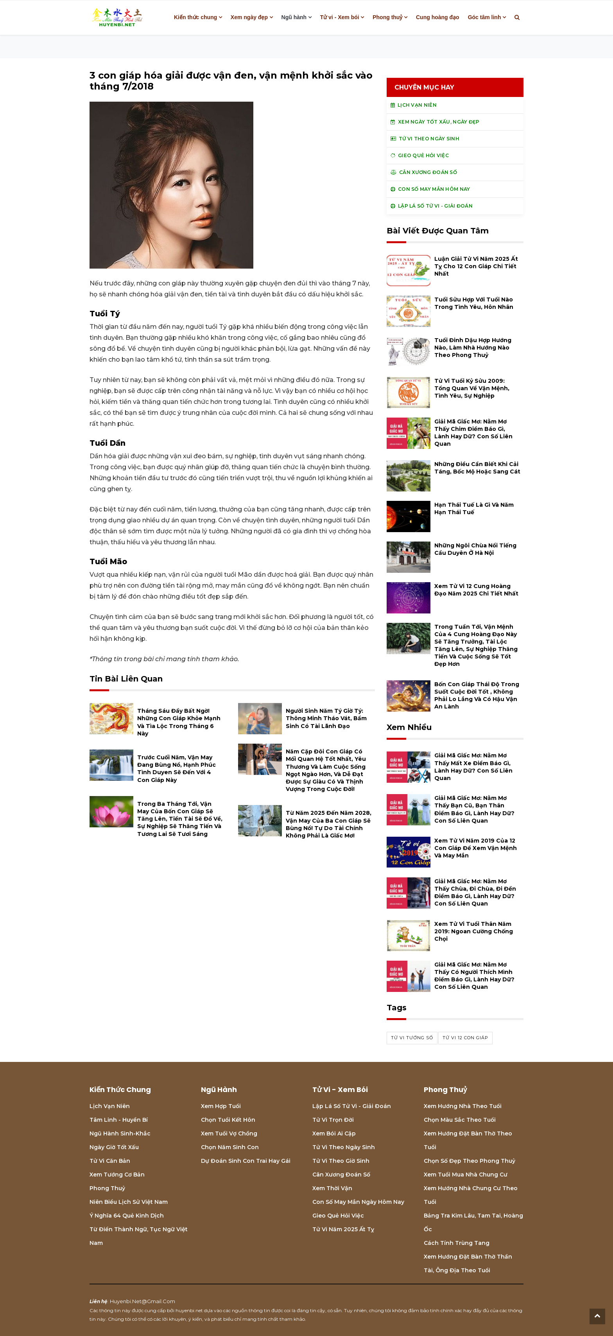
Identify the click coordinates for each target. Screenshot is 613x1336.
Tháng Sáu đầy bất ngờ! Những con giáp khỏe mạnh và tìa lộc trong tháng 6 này (178, 722)
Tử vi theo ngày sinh (343, 1147)
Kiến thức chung (195, 17)
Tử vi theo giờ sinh (340, 1160)
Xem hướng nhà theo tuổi (463, 1106)
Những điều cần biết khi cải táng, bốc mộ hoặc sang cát (477, 468)
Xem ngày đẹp (249, 17)
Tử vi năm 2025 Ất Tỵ (343, 1229)
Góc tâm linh (484, 17)
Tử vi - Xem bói (339, 17)
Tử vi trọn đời (333, 1119)
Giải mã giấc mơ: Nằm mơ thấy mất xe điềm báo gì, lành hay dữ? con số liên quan (473, 767)
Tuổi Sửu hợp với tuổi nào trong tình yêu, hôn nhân (473, 303)
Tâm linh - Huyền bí (119, 1119)
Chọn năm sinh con (230, 1147)
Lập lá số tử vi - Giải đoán (351, 1106)
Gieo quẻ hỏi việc (338, 1215)
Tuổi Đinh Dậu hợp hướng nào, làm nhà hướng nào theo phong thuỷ (472, 348)
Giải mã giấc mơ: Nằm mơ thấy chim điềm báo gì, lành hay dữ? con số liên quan (473, 433)
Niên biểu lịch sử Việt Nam (129, 1201)
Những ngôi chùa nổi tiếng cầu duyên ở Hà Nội (475, 549)
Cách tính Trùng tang (456, 1242)
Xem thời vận (332, 1188)
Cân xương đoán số (341, 1174)
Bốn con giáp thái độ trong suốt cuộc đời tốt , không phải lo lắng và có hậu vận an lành (476, 695)
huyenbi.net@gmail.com (142, 1301)
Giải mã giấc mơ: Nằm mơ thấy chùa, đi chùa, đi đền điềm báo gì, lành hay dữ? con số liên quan (475, 892)
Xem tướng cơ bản (117, 1174)
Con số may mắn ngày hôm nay (358, 1201)
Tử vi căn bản (110, 1160)
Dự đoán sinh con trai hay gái (245, 1160)
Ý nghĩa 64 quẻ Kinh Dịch (127, 1215)
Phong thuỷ (387, 17)
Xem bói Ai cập (334, 1133)
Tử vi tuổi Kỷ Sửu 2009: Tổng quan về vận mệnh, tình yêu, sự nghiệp (471, 388)
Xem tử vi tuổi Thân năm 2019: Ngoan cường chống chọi (473, 931)
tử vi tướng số (412, 1037)
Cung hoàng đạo (437, 17)
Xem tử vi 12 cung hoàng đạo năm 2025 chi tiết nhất (476, 590)
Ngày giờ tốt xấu (114, 1147)
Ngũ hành (294, 17)
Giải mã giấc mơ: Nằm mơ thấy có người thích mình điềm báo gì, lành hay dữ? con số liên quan (474, 976)
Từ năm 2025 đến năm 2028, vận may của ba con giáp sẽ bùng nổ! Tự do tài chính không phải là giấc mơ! (328, 824)
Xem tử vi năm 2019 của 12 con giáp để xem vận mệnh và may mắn (475, 848)
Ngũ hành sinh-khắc (120, 1133)
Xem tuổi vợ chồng (229, 1133)
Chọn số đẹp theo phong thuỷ (469, 1160)
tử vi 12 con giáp (465, 1037)
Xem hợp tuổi (221, 1106)
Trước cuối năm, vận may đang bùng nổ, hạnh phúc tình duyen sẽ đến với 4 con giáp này (176, 769)
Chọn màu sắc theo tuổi (460, 1119)
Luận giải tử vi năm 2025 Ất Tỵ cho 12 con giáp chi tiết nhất (476, 266)
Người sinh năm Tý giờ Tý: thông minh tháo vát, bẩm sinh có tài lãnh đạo (326, 718)
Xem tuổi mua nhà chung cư (465, 1174)
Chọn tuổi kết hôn (228, 1119)
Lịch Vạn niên (110, 1106)
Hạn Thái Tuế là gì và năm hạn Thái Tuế (474, 508)
